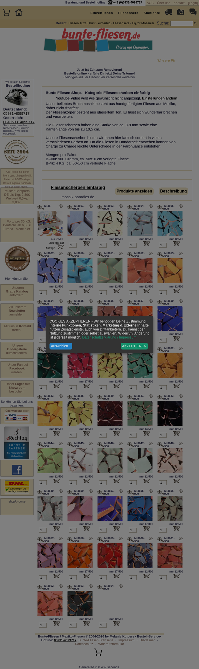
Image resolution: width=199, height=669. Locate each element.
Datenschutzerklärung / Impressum (109, 337)
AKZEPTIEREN (134, 346)
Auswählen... (61, 346)
